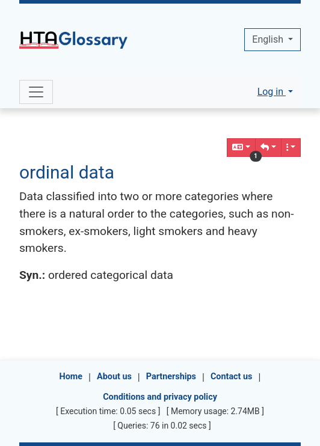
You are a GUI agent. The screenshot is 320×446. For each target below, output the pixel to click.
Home (71, 376)
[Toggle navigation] (36, 92)
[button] (268, 147)
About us (114, 376)
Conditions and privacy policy (160, 397)
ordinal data (66, 172)
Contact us (232, 376)
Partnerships (171, 376)
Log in (271, 91)
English (269, 39)
